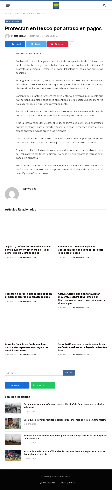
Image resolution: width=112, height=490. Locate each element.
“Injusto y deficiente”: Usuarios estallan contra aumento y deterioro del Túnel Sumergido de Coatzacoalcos (28, 249)
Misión (63, 482)
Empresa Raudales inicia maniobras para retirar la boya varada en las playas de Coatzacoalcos (65, 437)
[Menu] (8, 5)
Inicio (7, 13)
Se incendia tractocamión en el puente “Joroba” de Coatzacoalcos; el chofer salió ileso (64, 405)
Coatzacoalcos (13, 21)
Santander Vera (28, 257)
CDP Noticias (64, 476)
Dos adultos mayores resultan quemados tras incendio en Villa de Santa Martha (65, 420)
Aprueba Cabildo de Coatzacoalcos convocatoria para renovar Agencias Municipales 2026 (26, 347)
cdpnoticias (20, 36)
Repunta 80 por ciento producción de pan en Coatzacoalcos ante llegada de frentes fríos (82, 347)
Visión (72, 482)
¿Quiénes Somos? (48, 482)
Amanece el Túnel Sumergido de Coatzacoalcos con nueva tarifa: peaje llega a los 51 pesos (80, 249)
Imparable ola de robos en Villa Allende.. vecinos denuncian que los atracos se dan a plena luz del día (65, 452)
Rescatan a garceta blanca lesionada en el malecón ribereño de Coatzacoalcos (28, 295)
